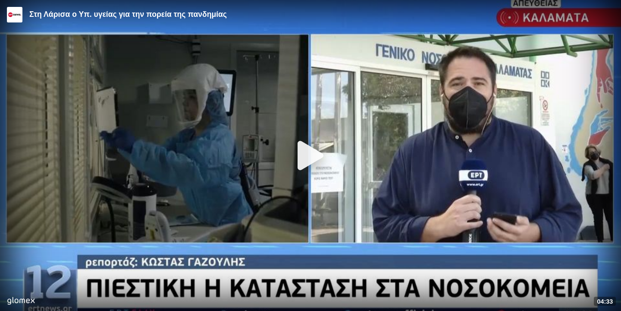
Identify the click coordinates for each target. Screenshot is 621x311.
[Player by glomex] (21, 302)
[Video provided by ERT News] (14, 14)
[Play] (310, 155)
